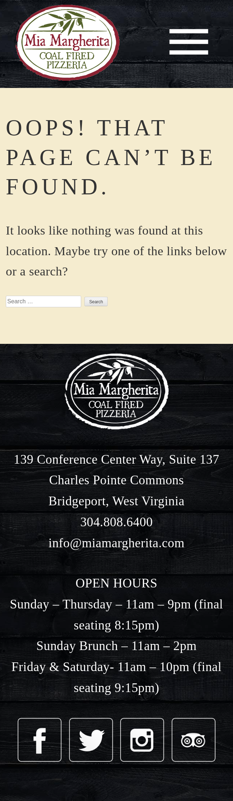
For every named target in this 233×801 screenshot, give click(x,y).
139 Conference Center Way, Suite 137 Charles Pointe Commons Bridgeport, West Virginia (116, 480)
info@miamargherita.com (116, 543)
